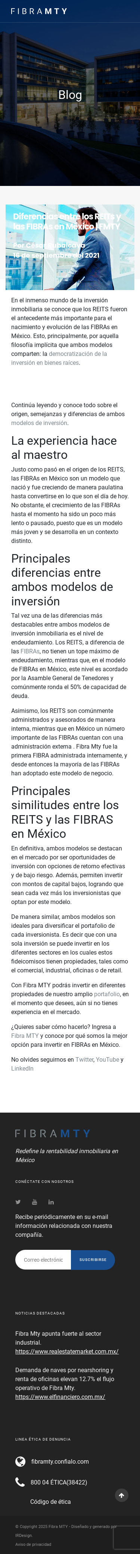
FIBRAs (30, 651)
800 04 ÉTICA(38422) (59, 1482)
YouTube (107, 1059)
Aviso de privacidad (33, 1544)
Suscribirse (93, 1260)
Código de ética (50, 1501)
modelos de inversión (39, 423)
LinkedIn (22, 1068)
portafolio (107, 994)
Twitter (84, 1059)
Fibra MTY (25, 1035)
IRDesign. (24, 1535)
